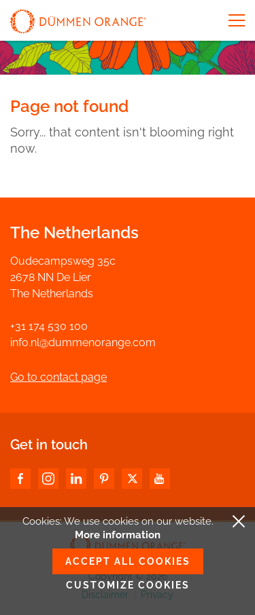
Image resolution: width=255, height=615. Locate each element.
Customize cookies (128, 585)
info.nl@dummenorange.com (83, 342)
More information (117, 535)
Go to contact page (58, 377)
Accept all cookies (127, 561)
